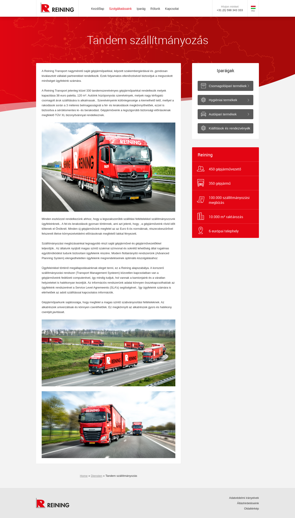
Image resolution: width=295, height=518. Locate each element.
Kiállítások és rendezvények (229, 128)
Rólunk (155, 8)
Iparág (141, 8)
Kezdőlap (97, 8)
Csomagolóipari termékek (228, 86)
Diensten (96, 475)
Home (84, 475)
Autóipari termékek (223, 114)
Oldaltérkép (251, 508)
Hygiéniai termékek (223, 100)
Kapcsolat (172, 8)
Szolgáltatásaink (120, 8)
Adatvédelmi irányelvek (244, 498)
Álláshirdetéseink (248, 503)
